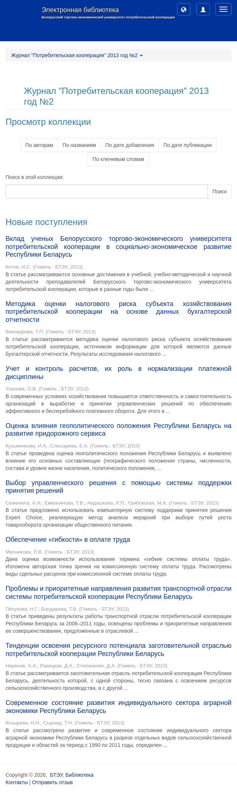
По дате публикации (187, 145)
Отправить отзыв (52, 782)
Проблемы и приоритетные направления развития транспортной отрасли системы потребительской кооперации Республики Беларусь (118, 592)
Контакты (17, 782)
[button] (183, 9)
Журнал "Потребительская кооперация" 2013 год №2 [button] (77, 55)
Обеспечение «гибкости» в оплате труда (68, 539)
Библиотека (79, 775)
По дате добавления (129, 145)
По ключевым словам (118, 159)
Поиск (219, 191)
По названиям (79, 145)
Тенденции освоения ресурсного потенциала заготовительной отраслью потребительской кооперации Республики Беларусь (118, 649)
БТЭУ (56, 775)
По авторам (39, 145)
